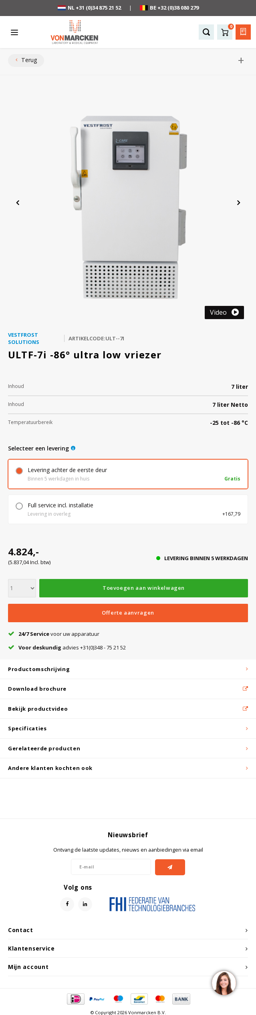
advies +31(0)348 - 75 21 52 (67, 647)
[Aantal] (22, 588)
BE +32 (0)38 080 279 (169, 7)
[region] (223, 982)
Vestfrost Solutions (23, 338)
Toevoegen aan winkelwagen (144, 587)
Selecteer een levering (38, 448)
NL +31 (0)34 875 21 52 (89, 7)
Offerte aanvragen (128, 612)
